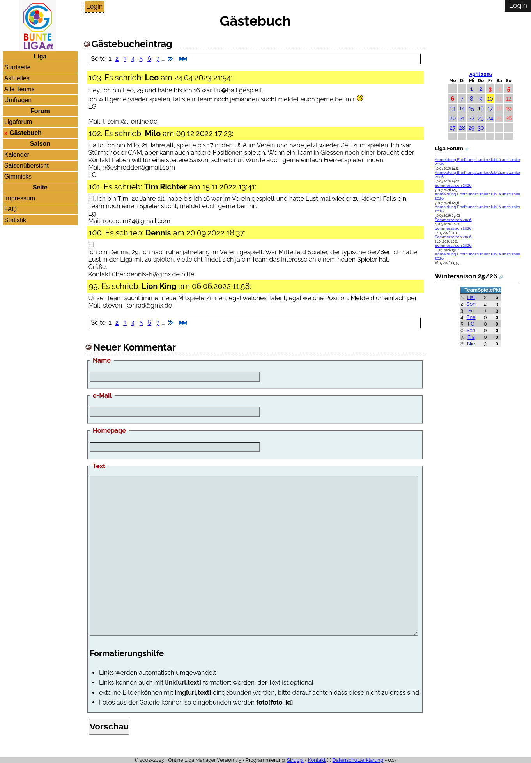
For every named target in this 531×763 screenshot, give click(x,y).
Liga (40, 56)
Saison (40, 143)
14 (462, 108)
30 (481, 127)
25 (499, 118)
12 (509, 98)
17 (490, 108)
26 (508, 118)
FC (471, 324)
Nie (471, 344)
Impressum (19, 198)
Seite (40, 187)
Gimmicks (18, 176)
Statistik (15, 220)
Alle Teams (19, 89)
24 (490, 118)
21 (462, 118)
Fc (471, 310)
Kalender (16, 154)
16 (481, 108)
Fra (471, 337)
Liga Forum (449, 148)
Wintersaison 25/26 (466, 276)
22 (471, 118)
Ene (471, 317)
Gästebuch (25, 132)
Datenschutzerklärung (358, 760)
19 (509, 108)
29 (471, 127)
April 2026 (480, 74)
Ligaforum (18, 122)
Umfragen (18, 100)
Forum (40, 111)
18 (499, 108)
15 (471, 108)
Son (471, 304)
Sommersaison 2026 (453, 185)
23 (481, 118)
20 (453, 118)
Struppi (295, 760)
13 (452, 108)
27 (452, 127)
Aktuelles (17, 78)
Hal (471, 297)
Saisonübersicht (26, 165)
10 (490, 98)
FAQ (10, 209)
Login (95, 6)
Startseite (17, 67)
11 (499, 98)
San (471, 330)
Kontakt (317, 760)
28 (462, 127)
